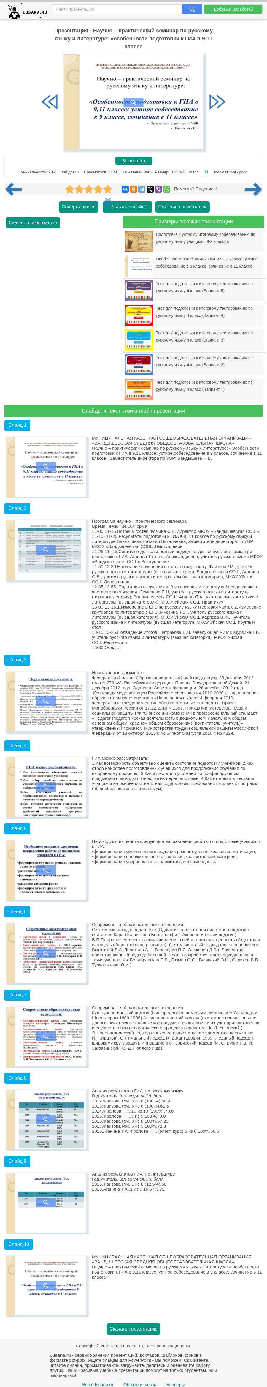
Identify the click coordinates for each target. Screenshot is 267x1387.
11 (206, 172)
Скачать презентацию (33, 222)
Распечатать (134, 160)
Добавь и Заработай (233, 9)
